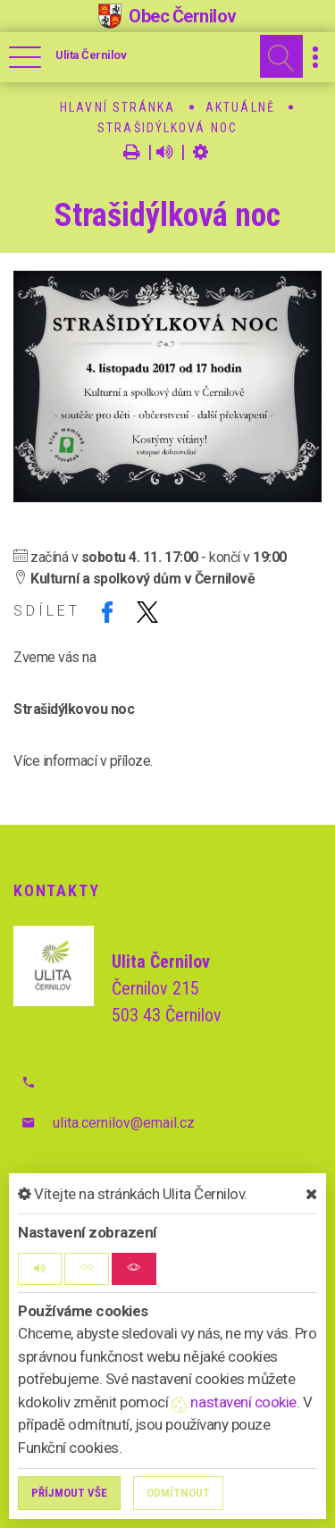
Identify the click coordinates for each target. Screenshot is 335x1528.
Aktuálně (240, 107)
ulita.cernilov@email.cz (124, 1122)
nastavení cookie (234, 1402)
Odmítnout (178, 1492)
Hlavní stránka (117, 107)
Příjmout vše (69, 1492)
